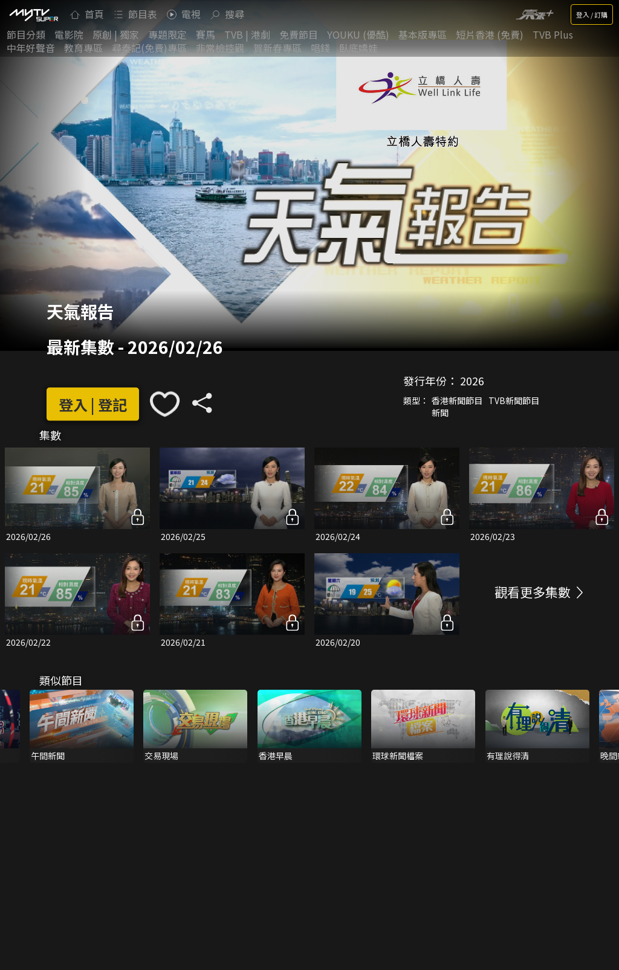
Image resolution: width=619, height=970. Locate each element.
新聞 (440, 412)
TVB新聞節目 (513, 400)
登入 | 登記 (93, 403)
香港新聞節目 (457, 400)
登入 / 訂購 (592, 14)
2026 (472, 380)
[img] (33, 14)
